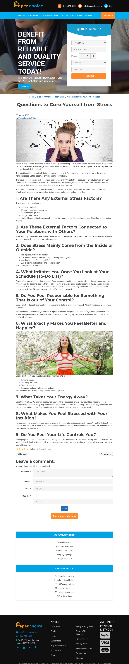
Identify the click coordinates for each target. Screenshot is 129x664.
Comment (26, 471)
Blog (53, 655)
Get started (24, 87)
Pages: (74, 56)
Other (33, 118)
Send (64, 509)
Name (28, 481)
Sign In (109, 6)
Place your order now (64, 516)
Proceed (89, 75)
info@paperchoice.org (28, 632)
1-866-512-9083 (69, 6)
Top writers (56, 650)
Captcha (27, 496)
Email (28, 489)
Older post (22, 454)
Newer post (106, 454)
